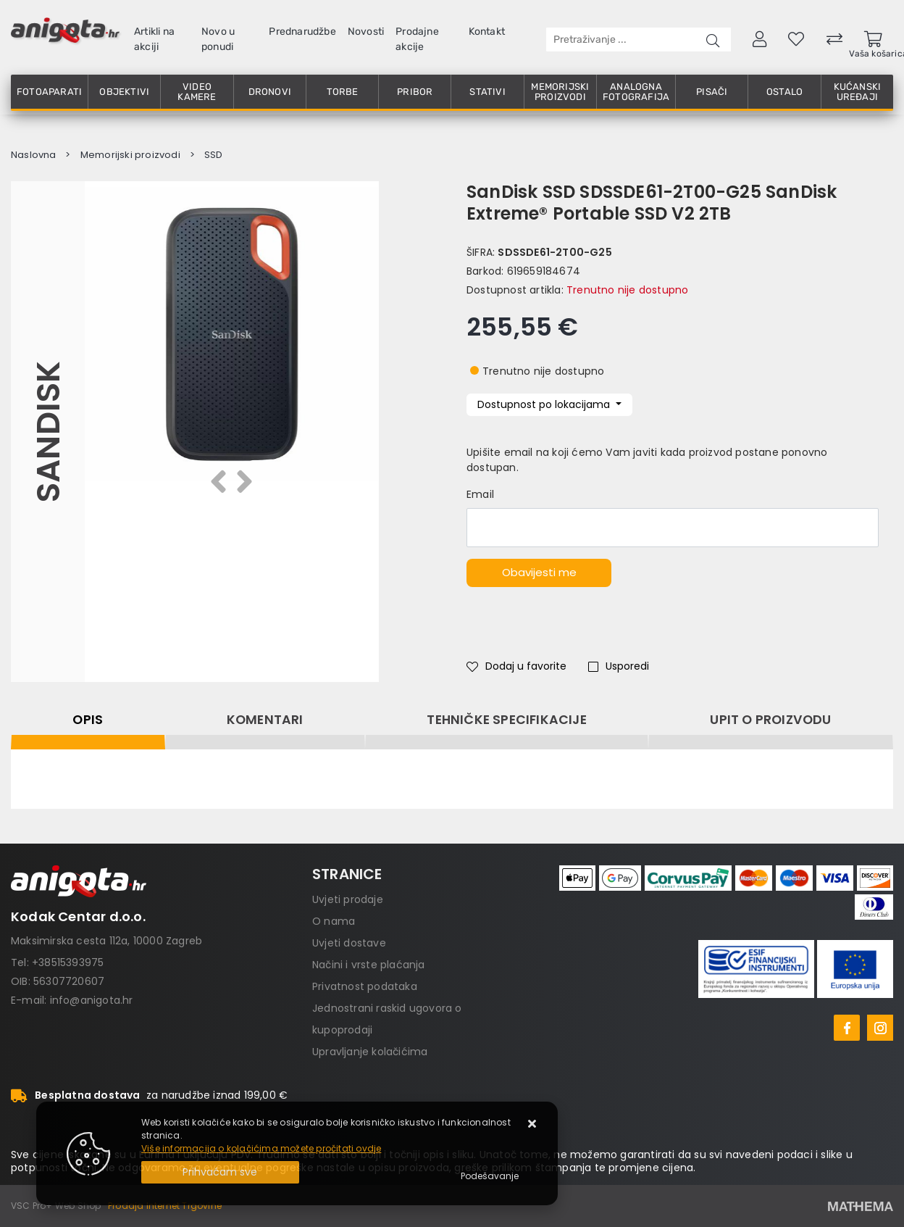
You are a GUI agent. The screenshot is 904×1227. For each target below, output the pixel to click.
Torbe (343, 91)
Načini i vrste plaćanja (368, 964)
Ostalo (784, 91)
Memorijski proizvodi (560, 91)
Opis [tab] (87, 719)
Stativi (487, 91)
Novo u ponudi (218, 39)
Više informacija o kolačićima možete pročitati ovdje (261, 1148)
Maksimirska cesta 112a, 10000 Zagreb (106, 940)
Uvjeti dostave (349, 943)
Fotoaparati (49, 91)
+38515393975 (68, 962)
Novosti (366, 31)
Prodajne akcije (417, 39)
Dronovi (269, 91)
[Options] (489, 1176)
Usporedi (618, 666)
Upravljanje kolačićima (369, 1051)
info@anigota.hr (91, 1000)
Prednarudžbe (302, 31)
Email (480, 494)
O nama (333, 921)
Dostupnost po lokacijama (545, 404)
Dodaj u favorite (516, 666)
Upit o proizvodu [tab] (770, 719)
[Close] (220, 1172)
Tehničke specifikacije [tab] (506, 719)
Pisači (711, 91)
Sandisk (47, 431)
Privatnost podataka (364, 986)
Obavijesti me (539, 572)
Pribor (414, 91)
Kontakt (487, 31)
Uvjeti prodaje (347, 899)
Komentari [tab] (265, 719)
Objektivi (124, 91)
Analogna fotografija (636, 91)
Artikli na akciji (154, 39)
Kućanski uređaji (858, 91)
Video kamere (196, 91)
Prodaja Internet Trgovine (165, 1205)
